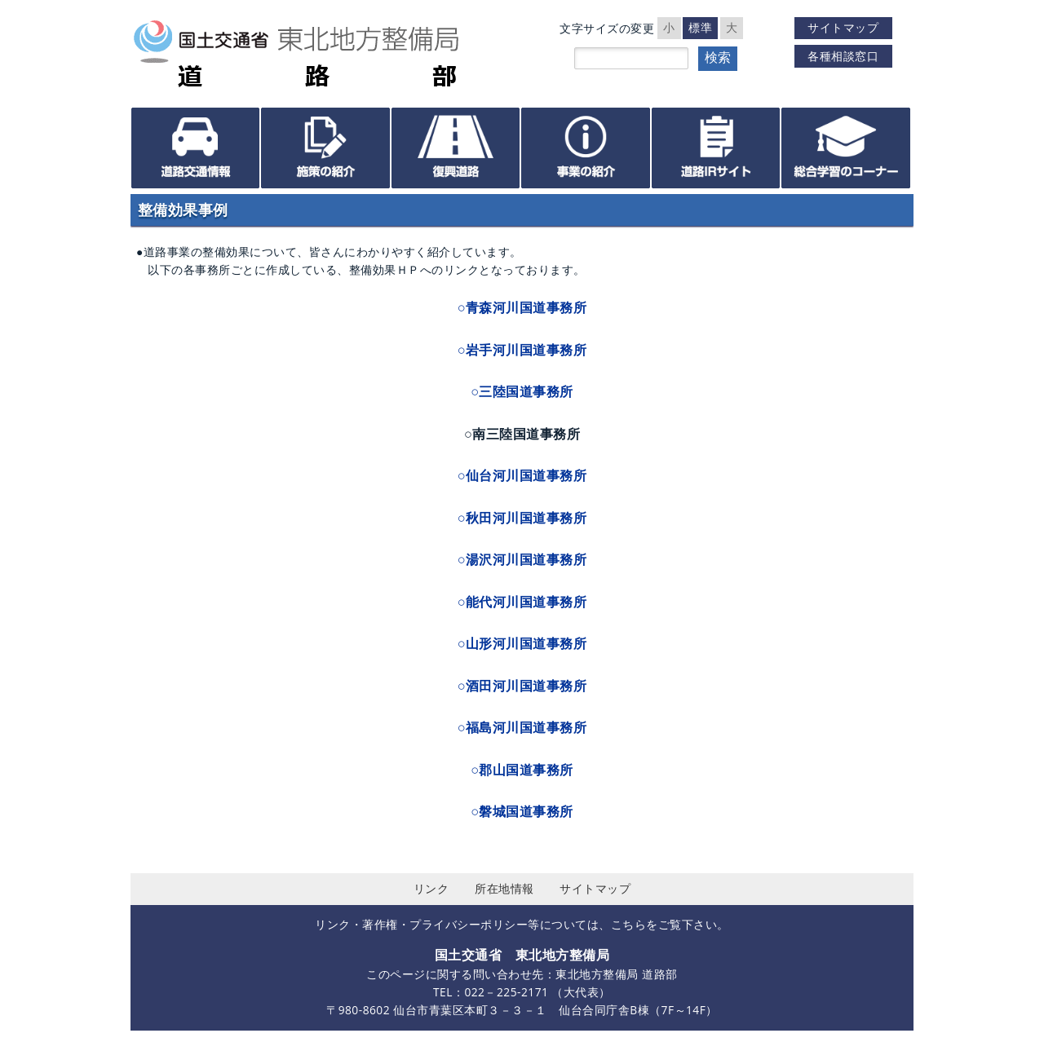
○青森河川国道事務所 (522, 307)
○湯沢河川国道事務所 (522, 559)
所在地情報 (504, 888)
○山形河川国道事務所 (522, 643)
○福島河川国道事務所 (522, 727)
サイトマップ (842, 27)
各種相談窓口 (842, 56)
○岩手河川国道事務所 (522, 350)
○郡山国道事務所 (522, 770)
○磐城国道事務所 (522, 811)
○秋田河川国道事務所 (522, 518)
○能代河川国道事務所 (522, 602)
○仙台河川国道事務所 (522, 475)
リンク (431, 888)
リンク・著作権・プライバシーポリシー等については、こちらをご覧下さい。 (522, 924)
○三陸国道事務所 (522, 391)
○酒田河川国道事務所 (522, 686)
